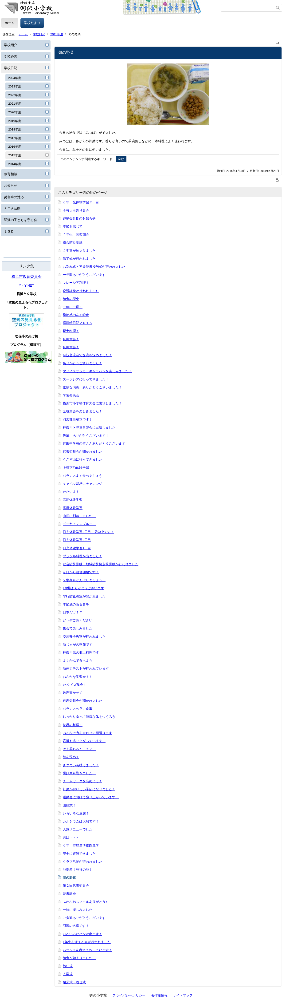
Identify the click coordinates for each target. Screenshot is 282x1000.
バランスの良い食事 (77, 709)
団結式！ (69, 805)
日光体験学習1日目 (77, 548)
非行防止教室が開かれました (84, 596)
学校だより (32, 23)
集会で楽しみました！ (79, 628)
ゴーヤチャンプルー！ (79, 524)
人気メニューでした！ (79, 829)
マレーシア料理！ (76, 283)
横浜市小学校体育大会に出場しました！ (92, 403)
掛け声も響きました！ (79, 773)
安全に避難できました (79, 853)
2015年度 (56, 34)
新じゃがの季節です (77, 644)
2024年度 (14, 78)
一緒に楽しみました (77, 910)
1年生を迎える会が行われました (87, 942)
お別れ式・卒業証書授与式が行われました (94, 267)
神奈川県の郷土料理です (81, 652)
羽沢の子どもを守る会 (20, 220)
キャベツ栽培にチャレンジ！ (84, 484)
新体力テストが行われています (86, 668)
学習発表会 (71, 395)
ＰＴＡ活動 (12, 208)
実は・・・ (71, 837)
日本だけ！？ (72, 612)
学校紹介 (10, 45)
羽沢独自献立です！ (77, 419)
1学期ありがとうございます (83, 588)
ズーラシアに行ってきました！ (86, 379)
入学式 (68, 974)
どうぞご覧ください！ (79, 620)
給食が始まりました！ (79, 958)
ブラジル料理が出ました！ (82, 556)
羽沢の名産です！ (76, 926)
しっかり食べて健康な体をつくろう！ (91, 717)
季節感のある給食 (76, 315)
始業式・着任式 (74, 982)
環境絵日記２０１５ (77, 323)
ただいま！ (71, 492)
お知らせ (10, 185)
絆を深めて (71, 757)
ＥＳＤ (9, 231)
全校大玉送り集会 (76, 210)
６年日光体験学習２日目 (81, 202)
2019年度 (14, 121)
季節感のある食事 (76, 604)
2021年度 (14, 103)
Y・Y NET (26, 285)
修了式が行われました (79, 259)
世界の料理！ (72, 725)
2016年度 (14, 146)
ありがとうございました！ (82, 363)
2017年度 (14, 138)
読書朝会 (69, 894)
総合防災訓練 (72, 242)
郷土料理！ (71, 331)
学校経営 (10, 56)
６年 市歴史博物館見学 (81, 845)
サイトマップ (183, 995)
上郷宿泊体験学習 (76, 468)
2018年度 (14, 129)
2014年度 (14, 164)
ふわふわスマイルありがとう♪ (85, 902)
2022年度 (14, 95)
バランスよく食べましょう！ (84, 476)
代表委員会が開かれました (82, 451)
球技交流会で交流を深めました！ (87, 355)
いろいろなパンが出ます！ (82, 934)
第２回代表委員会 (76, 885)
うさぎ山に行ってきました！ (84, 459)
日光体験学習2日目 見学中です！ (88, 532)
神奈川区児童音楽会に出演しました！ (91, 427)
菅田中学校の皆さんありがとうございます (94, 443)
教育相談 (10, 174)
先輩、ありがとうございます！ (86, 435)
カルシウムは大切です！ (81, 821)
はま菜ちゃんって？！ (79, 749)
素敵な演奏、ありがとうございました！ (92, 387)
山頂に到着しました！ (79, 516)
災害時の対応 (14, 197)
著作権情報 (159, 995)
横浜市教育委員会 (27, 277)
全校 (121, 159)
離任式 (68, 966)
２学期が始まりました (79, 251)
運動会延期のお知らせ (79, 218)
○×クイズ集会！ (74, 685)
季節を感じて (72, 226)
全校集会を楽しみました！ (82, 411)
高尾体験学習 (72, 500)
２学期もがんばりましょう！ (84, 580)
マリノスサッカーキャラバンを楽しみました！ (97, 371)
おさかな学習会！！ (77, 677)
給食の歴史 (71, 299)
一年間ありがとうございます (84, 275)
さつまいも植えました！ (81, 765)
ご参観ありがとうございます (84, 918)
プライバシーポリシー (129, 995)
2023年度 (14, 86)
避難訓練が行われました (81, 291)
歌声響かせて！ (74, 693)
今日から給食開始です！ (81, 572)
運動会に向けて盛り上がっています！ (91, 797)
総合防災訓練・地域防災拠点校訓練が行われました (100, 564)
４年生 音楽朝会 (76, 234)
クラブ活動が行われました (82, 861)
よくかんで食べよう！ (79, 660)
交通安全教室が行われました (84, 636)
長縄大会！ (71, 339)
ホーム (10, 23)
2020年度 (14, 112)
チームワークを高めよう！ (82, 781)
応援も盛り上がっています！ (84, 741)
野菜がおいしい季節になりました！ (89, 789)
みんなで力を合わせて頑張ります (87, 733)
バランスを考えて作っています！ (87, 950)
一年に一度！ (72, 307)
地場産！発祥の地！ (77, 869)
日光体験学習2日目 (77, 540)
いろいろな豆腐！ (76, 813)
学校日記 (39, 34)
